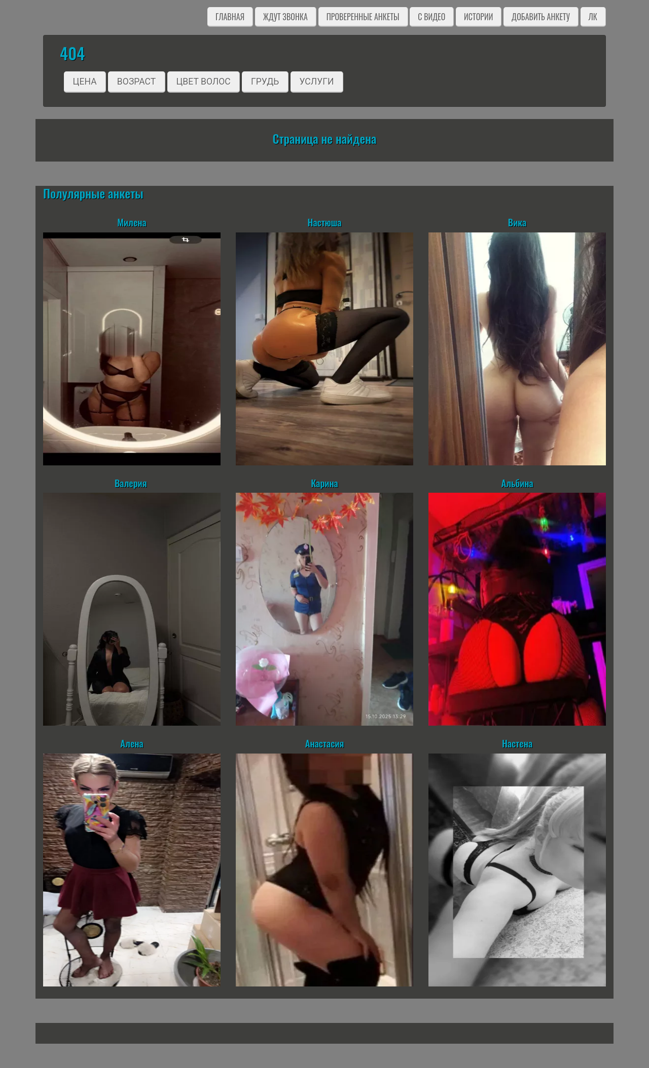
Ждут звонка (285, 17)
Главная (229, 17)
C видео (431, 17)
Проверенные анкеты (363, 17)
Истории (478, 17)
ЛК (593, 17)
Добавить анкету (541, 17)
